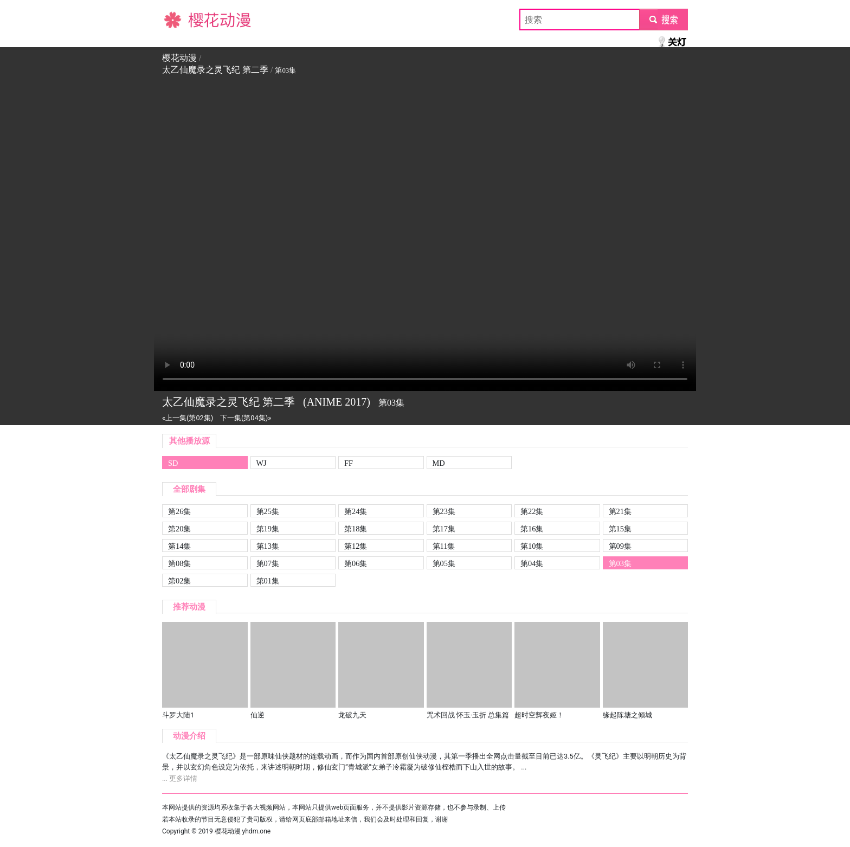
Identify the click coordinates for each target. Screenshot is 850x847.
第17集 (444, 528)
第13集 (267, 546)
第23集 (444, 511)
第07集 (267, 563)
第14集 (179, 546)
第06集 (355, 563)
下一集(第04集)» (245, 418)
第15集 (620, 528)
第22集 (531, 511)
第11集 (444, 546)
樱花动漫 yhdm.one (243, 831)
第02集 (179, 580)
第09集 (620, 546)
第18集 (355, 528)
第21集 (620, 511)
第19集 (267, 528)
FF (348, 463)
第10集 (531, 546)
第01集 (267, 580)
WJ (261, 463)
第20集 (179, 528)
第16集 (531, 528)
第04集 (531, 563)
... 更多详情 (179, 778)
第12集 (355, 546)
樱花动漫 (179, 19)
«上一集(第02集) (187, 418)
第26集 (179, 511)
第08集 (179, 563)
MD (439, 463)
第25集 (267, 511)
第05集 (444, 563)
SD (173, 463)
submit (663, 19)
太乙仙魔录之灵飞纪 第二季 (215, 69)
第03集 (620, 563)
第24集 (355, 511)
